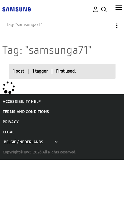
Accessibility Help (22, 101)
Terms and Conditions (26, 111)
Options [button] (107, 25)
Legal (9, 132)
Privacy (11, 122)
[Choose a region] (30, 142)
